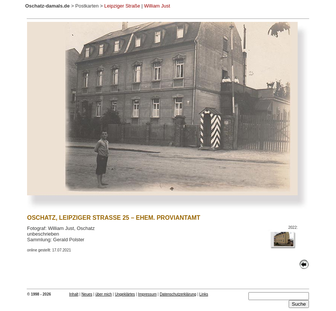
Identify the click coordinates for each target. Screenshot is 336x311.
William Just (157, 6)
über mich (103, 294)
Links (203, 294)
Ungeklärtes (125, 294)
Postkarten (86, 6)
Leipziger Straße (122, 6)
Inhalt (73, 294)
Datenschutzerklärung (178, 294)
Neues (87, 294)
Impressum (147, 294)
